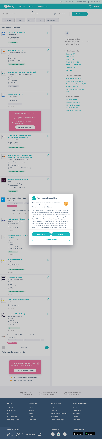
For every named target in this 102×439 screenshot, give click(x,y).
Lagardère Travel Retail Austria (16, 240)
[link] (94, 6)
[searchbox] (15, 14)
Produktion (76, 419)
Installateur (76, 413)
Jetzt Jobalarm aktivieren (25, 370)
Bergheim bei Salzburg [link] (16, 184)
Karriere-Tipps (11, 410)
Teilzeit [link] (16, 223)
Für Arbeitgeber (12, 416)
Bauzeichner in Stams (73, 102)
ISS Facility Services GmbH (15, 279)
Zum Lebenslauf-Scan (25, 127)
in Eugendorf (15, 27)
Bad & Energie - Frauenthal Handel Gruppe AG (20, 74)
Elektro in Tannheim (72, 108)
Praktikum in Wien (72, 100)
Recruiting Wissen (13, 419)
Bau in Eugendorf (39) (73, 86)
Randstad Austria (12, 34)
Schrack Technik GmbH (14, 140)
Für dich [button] (31, 6)
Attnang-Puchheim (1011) (74, 65)
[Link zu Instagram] (58, 434)
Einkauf (75, 407)
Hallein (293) (70, 56)
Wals (11, 79)
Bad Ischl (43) (70, 59)
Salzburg (12, 57)
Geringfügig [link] (13, 162)
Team (31, 413)
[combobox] (63, 14)
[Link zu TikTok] (53, 434)
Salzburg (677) (70, 54)
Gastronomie (77, 410)
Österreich (69, 70)
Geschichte (32, 419)
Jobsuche (22, 6)
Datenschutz (55, 410)
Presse (31, 407)
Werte (31, 416)
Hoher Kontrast (68, 1)
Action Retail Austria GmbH (15, 221)
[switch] (61, 2)
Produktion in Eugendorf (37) (75, 81)
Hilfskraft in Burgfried (73, 105)
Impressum (54, 416)
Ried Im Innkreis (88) (72, 62)
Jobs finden (79, 14)
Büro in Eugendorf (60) (73, 78)
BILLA (9, 262)
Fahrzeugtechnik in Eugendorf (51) (75, 90)
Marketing (76, 416)
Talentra (10, 181)
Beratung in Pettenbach (73, 110)
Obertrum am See (14, 37)
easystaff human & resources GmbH (18, 159)
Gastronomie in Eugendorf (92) (76, 84)
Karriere (31, 410)
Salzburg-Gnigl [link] (14, 142)
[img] (48, 33)
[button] (8, 20)
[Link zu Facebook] (65, 434)
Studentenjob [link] (20, 162)
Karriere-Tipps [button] (43, 6)
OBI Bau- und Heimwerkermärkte (17, 52)
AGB (52, 407)
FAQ (8, 413)
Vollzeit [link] (12, 55)
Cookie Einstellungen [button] (57, 419)
